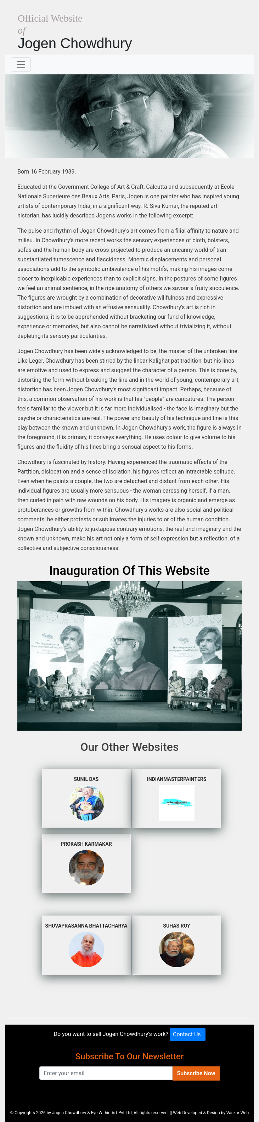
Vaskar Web (237, 1112)
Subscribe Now (196, 1073)
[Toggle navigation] (21, 64)
